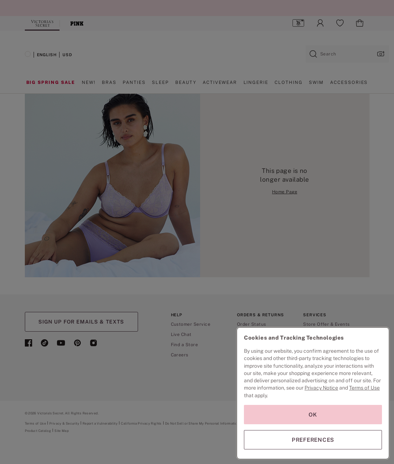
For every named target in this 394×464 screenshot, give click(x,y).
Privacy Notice (321, 388)
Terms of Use (364, 388)
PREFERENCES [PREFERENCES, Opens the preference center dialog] (313, 440)
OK (313, 414)
